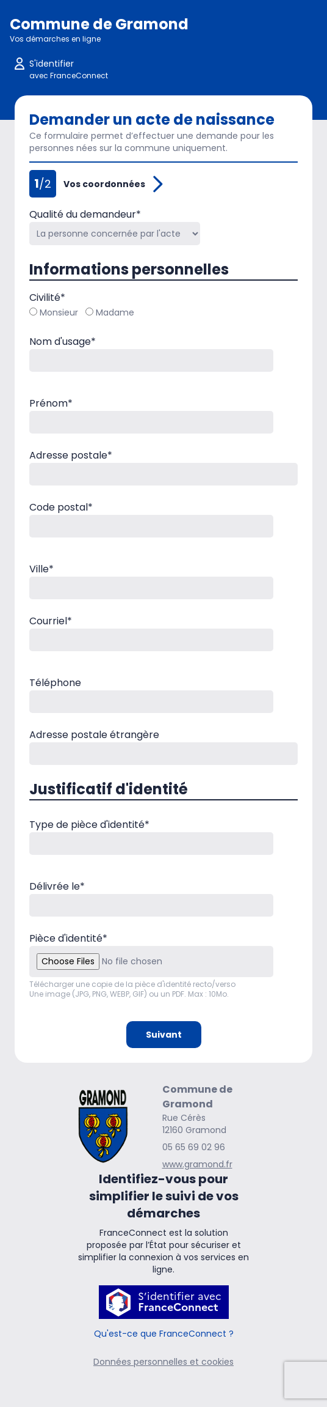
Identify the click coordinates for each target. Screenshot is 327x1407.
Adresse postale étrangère (94, 735)
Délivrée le (57, 886)
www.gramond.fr (197, 1164)
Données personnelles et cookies (163, 1362)
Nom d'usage (62, 341)
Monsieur (53, 312)
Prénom (51, 403)
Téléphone (55, 683)
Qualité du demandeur (85, 214)
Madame (109, 312)
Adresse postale (70, 455)
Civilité (47, 297)
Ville (41, 569)
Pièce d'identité (68, 938)
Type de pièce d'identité (89, 825)
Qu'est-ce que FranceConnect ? (164, 1334)
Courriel (50, 621)
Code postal (61, 507)
